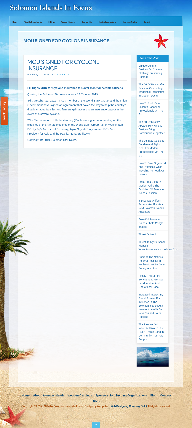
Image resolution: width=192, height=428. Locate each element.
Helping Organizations (107, 22)
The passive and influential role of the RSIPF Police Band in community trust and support (151, 332)
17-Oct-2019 (62, 74)
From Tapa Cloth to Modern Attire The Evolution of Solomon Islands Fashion (151, 187)
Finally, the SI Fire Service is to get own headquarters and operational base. (151, 281)
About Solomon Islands (33, 22)
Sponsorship (87, 22)
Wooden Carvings (68, 22)
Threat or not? (147, 234)
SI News (51, 22)
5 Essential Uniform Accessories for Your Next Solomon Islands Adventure (151, 206)
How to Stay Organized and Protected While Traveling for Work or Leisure (152, 169)
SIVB (96, 401)
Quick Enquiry (4, 111)
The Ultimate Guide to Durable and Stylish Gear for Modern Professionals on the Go (151, 148)
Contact (147, 22)
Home (14, 22)
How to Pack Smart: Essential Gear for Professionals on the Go (151, 109)
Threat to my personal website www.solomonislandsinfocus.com (154, 246)
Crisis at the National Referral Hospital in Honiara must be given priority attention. (152, 263)
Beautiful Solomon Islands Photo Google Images (151, 223)
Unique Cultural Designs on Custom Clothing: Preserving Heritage (150, 71)
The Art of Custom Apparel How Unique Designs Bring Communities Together (152, 127)
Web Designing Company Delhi (129, 406)
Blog (153, 395)
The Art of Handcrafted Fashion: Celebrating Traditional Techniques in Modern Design (152, 90)
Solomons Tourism (130, 22)
